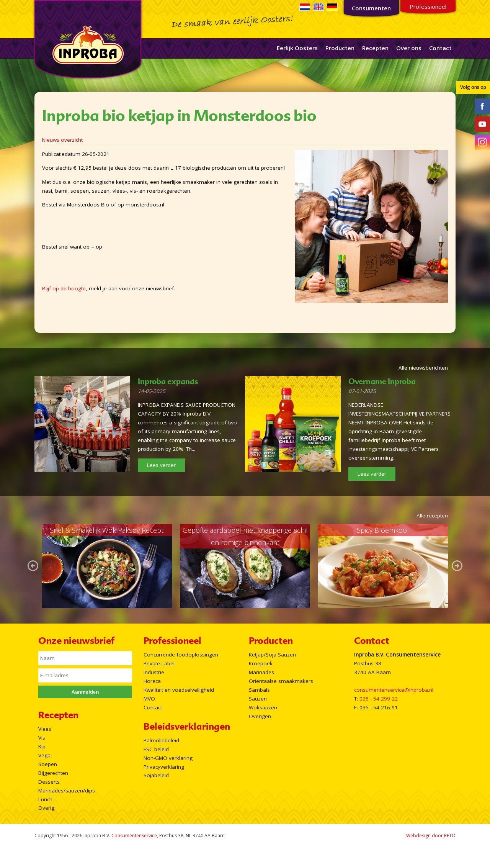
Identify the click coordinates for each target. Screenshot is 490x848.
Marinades (261, 672)
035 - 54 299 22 (378, 698)
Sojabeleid (156, 775)
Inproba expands (168, 381)
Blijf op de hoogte (64, 288)
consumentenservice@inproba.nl (393, 689)
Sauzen (258, 698)
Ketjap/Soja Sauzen (272, 654)
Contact (440, 48)
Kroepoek (261, 663)
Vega (44, 755)
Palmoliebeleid (161, 740)
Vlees (44, 728)
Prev (33, 566)
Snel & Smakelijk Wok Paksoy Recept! (107, 530)
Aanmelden (85, 692)
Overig (46, 807)
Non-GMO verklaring (168, 758)
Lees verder (161, 465)
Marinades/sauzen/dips (66, 790)
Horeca (152, 681)
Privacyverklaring (164, 766)
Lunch (45, 799)
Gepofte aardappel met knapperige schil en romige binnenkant (245, 536)
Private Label (159, 663)
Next (457, 566)
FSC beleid (156, 749)
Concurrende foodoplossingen (181, 654)
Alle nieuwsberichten (423, 367)
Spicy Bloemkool (383, 530)
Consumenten (371, 8)
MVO (149, 698)
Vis (41, 737)
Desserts (49, 781)
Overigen (260, 716)
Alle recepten (432, 515)
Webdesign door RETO (431, 835)
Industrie (154, 672)
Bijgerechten (53, 772)
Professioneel (428, 6)
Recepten (375, 48)
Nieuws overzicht (62, 139)
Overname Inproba (382, 381)
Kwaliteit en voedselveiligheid (179, 689)
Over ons (408, 48)
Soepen (47, 764)
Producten (339, 48)
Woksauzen (263, 707)
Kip (42, 746)
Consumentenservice (134, 835)
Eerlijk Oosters (297, 48)
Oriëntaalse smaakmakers (281, 681)
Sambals (259, 689)
